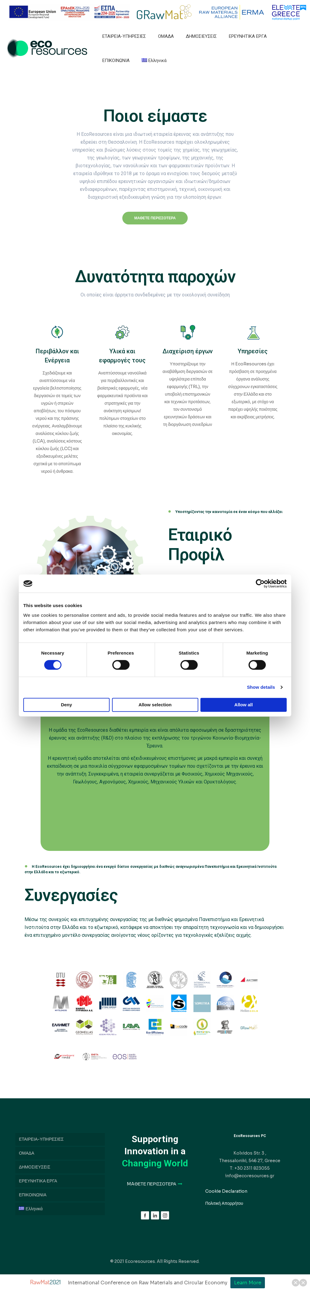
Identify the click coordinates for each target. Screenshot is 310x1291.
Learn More (247, 1283)
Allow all (243, 704)
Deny (66, 704)
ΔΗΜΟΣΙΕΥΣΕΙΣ (34, 1167)
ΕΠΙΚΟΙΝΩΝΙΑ (32, 1195)
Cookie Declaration (226, 1191)
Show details (261, 687)
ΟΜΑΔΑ (26, 1153)
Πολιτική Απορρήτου (224, 1203)
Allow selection (154, 704)
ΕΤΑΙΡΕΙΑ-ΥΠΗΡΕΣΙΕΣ (41, 1139)
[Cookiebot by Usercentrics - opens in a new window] (260, 583)
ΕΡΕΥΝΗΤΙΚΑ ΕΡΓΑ (38, 1181)
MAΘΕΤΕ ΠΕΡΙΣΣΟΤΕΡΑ (155, 1184)
